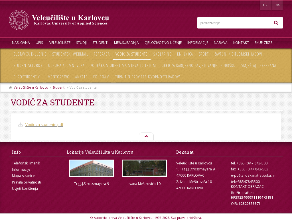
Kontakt (241, 42)
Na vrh (146, 136)
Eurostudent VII (27, 77)
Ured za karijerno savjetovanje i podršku (199, 65)
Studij (81, 42)
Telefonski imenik (26, 163)
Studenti (100, 42)
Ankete (81, 77)
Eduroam (101, 77)
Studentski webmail (70, 54)
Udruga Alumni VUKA (66, 65)
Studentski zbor (27, 65)
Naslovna (21, 42)
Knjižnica (185, 54)
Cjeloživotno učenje (163, 42)
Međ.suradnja (126, 42)
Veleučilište (59, 42)
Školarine (162, 54)
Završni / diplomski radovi (238, 54)
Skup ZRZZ (264, 42)
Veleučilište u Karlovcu (31, 87)
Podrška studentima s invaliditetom (123, 65)
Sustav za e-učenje (29, 54)
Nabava (221, 42)
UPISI (40, 42)
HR (265, 5)
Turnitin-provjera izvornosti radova (148, 77)
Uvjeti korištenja (25, 188)
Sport (204, 54)
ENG (277, 5)
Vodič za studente (131, 54)
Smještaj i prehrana (258, 65)
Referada (102, 54)
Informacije (197, 42)
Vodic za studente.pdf (44, 124)
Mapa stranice (23, 175)
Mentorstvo (59, 77)
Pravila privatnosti (26, 182)
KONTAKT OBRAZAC (247, 186)
